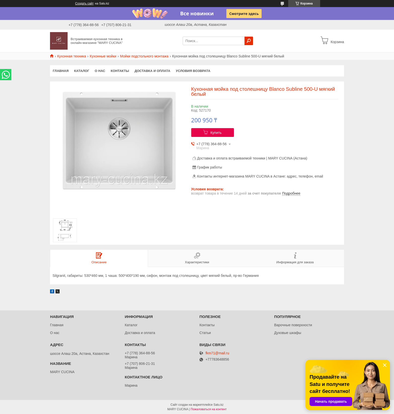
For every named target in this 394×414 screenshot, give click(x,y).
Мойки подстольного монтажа (144, 56)
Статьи (205, 333)
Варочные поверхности (293, 325)
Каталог (81, 71)
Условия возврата (193, 71)
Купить (215, 133)
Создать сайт (84, 3)
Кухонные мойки (103, 56)
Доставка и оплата (152, 71)
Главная (61, 71)
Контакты (120, 71)
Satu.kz (218, 404)
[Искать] (248, 41)
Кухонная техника (71, 56)
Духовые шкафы (287, 333)
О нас (100, 71)
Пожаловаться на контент (209, 409)
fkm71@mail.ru (217, 353)
